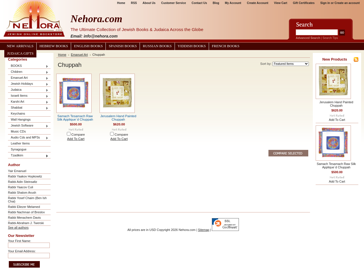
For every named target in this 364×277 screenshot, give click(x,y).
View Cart (280, 3)
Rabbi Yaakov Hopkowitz (25, 176)
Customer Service (173, 3)
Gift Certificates (304, 3)
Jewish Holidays (28, 84)
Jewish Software (28, 126)
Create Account (257, 3)
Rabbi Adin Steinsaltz (22, 181)
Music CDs (18, 131)
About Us (148, 3)
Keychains (18, 113)
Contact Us (199, 3)
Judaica (28, 90)
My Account (233, 3)
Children (28, 72)
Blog (216, 3)
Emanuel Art (28, 78)
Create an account (347, 3)
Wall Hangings (21, 119)
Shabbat (28, 108)
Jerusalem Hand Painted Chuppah (118, 117)
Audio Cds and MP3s (28, 138)
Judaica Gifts (20, 53)
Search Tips (330, 38)
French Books (225, 46)
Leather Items (20, 143)
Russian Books (157, 46)
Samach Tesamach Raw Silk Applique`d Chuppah (75, 117)
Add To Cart (75, 138)
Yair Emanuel (17, 171)
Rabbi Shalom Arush (22, 192)
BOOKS (28, 66)
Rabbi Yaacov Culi (20, 187)
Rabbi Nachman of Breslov (26, 212)
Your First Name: (19, 241)
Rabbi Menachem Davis (24, 217)
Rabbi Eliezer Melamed (24, 206)
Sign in (325, 3)
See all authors (18, 227)
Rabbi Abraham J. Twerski (26, 223)
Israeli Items (28, 96)
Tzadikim (28, 156)
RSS (134, 3)
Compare (78, 134)
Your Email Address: (22, 251)
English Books (88, 46)
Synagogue (18, 149)
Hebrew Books (54, 46)
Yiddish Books (192, 46)
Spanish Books (123, 46)
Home (121, 3)
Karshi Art (28, 102)
